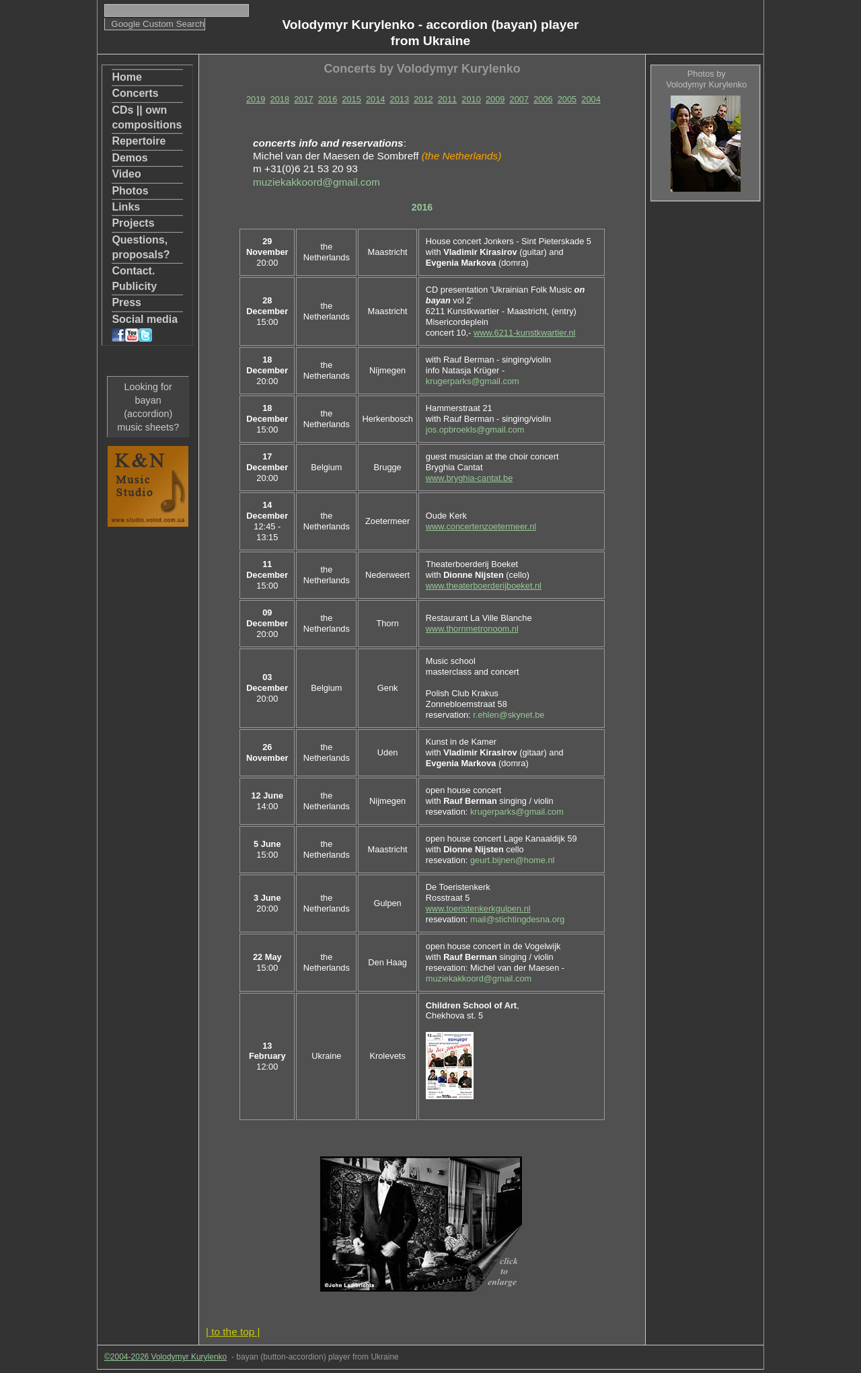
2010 (470, 99)
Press (126, 302)
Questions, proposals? (141, 247)
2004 (590, 99)
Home (126, 77)
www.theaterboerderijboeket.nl (483, 586)
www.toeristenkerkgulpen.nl (478, 908)
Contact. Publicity (134, 278)
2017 (303, 99)
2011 (447, 99)
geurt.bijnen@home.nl (512, 860)
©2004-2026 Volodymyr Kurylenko (165, 1357)
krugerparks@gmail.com (472, 381)
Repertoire (138, 141)
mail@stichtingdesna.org (517, 919)
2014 (375, 99)
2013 (399, 99)
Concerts (135, 93)
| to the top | (233, 1331)
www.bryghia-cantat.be (469, 478)
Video (126, 174)
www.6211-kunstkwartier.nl (525, 333)
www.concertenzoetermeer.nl (481, 526)
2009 (495, 99)
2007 (519, 99)
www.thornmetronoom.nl (472, 629)
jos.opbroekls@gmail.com (475, 429)
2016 (327, 99)
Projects (133, 223)
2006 (542, 99)
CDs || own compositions (147, 117)
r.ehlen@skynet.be (508, 715)
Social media (145, 327)
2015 (351, 99)
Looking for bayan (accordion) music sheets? (148, 407)
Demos (129, 157)
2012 (423, 99)
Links (126, 207)
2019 (255, 99)
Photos (130, 190)
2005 (567, 99)
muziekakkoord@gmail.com (316, 182)
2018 (279, 99)
